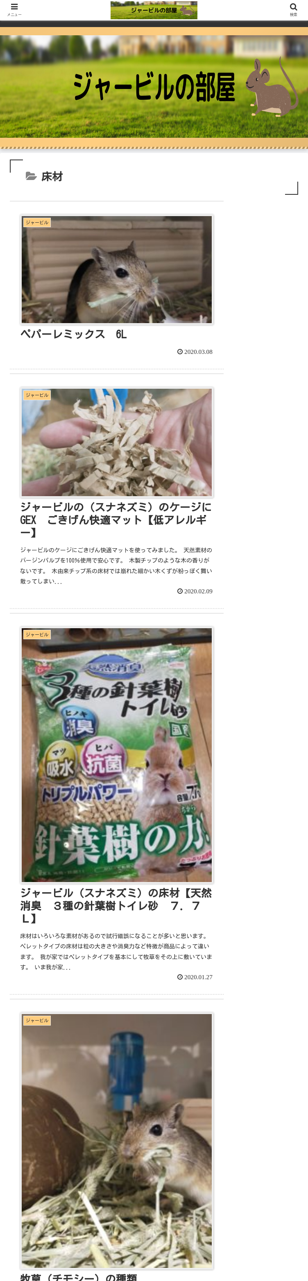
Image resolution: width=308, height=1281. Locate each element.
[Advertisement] (154, 1068)
